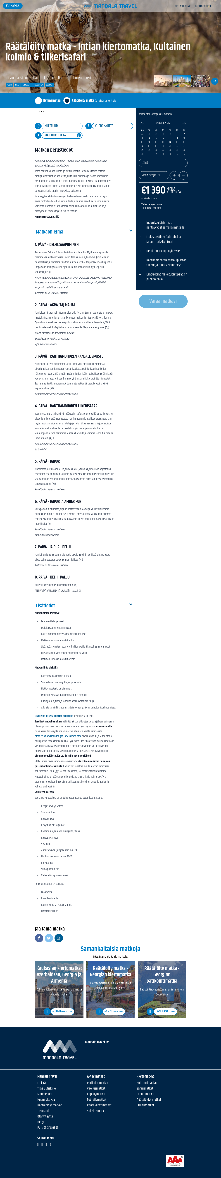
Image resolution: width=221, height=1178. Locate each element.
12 (156, 142)
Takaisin (38, 111)
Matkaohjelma (84, 232)
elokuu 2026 (163, 123)
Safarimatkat (145, 1088)
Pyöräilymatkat (96, 1099)
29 (156, 134)
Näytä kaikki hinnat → (149, 198)
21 (170, 146)
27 (142, 134)
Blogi (40, 1122)
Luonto (49, 85)
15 (177, 142)
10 (142, 142)
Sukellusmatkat (97, 1110)
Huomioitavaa (46, 1099)
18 (149, 146)
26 (156, 150)
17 (142, 146)
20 (163, 146)
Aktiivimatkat (183, 6)
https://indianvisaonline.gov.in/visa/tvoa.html (58, 736)
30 (163, 134)
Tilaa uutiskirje (46, 1088)
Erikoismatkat (145, 1105)
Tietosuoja (43, 1110)
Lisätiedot (84, 606)
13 (163, 142)
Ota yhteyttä (45, 1116)
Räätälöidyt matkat (49, 1105)
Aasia (9, 85)
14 (170, 142)
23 (184, 146)
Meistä (41, 1082)
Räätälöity (38, 85)
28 (149, 134)
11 (149, 142)
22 (177, 146)
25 (149, 150)
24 (142, 150)
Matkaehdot (44, 1094)
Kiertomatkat (203, 6)
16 (184, 142)
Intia (17, 85)
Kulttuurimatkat (147, 1082)
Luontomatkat (145, 1094)
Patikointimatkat (97, 1082)
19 (156, 146)
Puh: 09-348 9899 (48, 1127)
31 (170, 134)
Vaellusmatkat (96, 1088)
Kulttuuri (26, 85)
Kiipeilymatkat (96, 1094)
